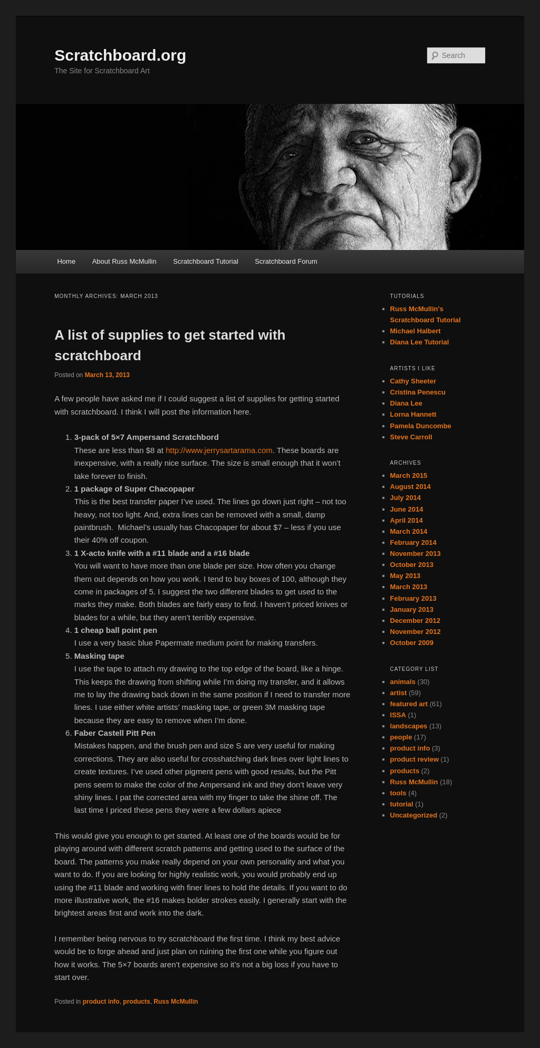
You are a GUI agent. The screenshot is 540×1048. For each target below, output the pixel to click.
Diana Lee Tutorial (419, 342)
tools (398, 793)
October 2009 (411, 643)
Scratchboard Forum (286, 261)
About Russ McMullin (124, 261)
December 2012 (415, 620)
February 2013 (413, 598)
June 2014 (406, 509)
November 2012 (415, 632)
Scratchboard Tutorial (205, 261)
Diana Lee (406, 403)
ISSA (398, 715)
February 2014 (413, 542)
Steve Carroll (411, 437)
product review (414, 759)
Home (66, 261)
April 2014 (406, 520)
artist (398, 693)
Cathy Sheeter (413, 381)
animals (403, 682)
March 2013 (409, 587)
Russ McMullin (175, 1001)
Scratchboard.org (120, 55)
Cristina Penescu (418, 392)
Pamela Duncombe (420, 426)
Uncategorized (414, 815)
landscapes (409, 726)
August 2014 (410, 487)
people (401, 737)
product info (101, 1001)
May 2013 (405, 576)
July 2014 (405, 498)
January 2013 (411, 609)
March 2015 (409, 475)
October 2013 (411, 565)
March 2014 (409, 531)
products (136, 1001)
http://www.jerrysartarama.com (219, 450)
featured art (409, 704)
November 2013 (415, 553)
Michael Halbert (415, 331)
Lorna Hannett (413, 414)
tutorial (401, 804)
